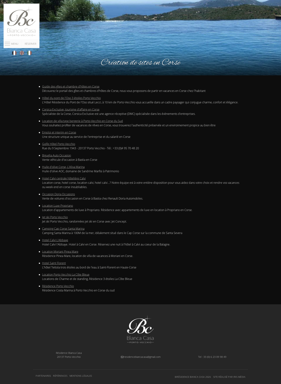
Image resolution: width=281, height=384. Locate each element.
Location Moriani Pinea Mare (60, 252)
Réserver (30, 43)
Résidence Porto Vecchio (58, 286)
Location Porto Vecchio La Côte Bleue (65, 275)
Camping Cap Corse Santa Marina (63, 229)
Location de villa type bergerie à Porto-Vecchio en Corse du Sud (82, 121)
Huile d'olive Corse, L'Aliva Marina (63, 167)
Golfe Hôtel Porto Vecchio (58, 144)
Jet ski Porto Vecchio (55, 217)
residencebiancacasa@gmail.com (140, 357)
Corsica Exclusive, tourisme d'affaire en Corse (70, 109)
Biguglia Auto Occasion (56, 155)
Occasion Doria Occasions (58, 194)
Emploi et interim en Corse (59, 132)
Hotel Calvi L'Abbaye (55, 240)
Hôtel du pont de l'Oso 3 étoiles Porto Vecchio (71, 98)
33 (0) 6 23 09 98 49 (214, 357)
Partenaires (43, 375)
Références (60, 375)
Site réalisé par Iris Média (229, 376)
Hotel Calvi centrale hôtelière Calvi (64, 178)
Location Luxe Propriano (57, 206)
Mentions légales (81, 375)
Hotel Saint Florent (54, 263)
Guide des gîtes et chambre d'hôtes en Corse (70, 86)
